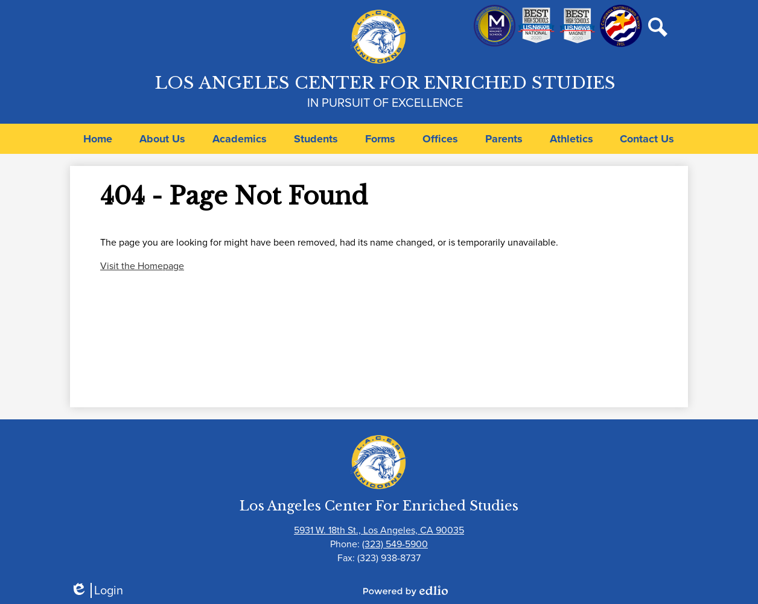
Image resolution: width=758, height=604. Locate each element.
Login (96, 590)
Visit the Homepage (142, 266)
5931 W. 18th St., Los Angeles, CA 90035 (379, 530)
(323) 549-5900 (395, 544)
